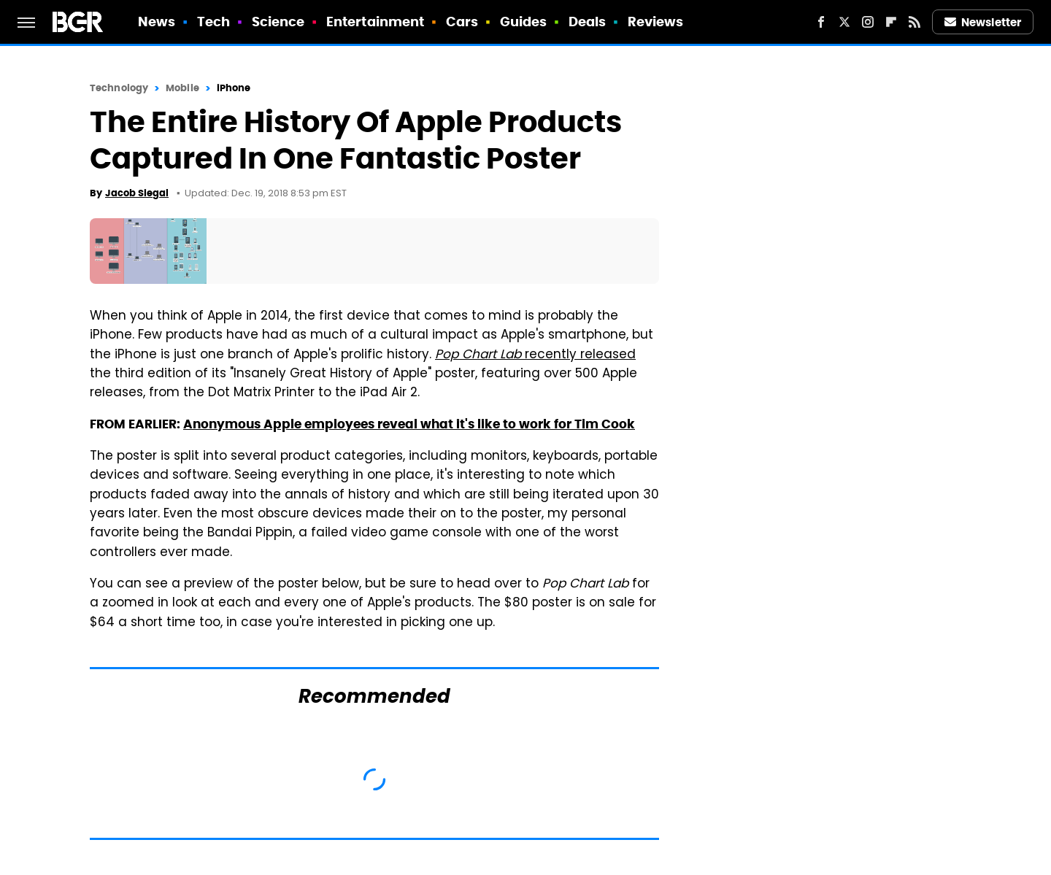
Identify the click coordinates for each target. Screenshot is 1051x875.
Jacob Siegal (137, 193)
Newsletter (983, 22)
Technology (119, 88)
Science (278, 21)
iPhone (234, 88)
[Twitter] (844, 22)
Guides (523, 21)
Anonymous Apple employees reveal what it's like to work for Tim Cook (409, 424)
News (156, 21)
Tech (213, 21)
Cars (462, 21)
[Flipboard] (891, 22)
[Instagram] (868, 22)
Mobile (182, 88)
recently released (535, 355)
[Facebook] (821, 22)
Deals (588, 21)
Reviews (656, 21)
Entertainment (375, 21)
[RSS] (914, 22)
